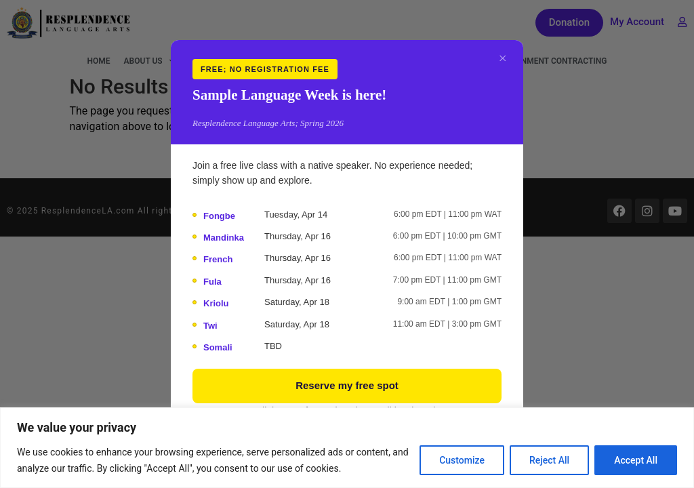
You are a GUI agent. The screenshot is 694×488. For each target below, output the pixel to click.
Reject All (549, 460)
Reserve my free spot (347, 385)
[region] (347, 447)
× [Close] (503, 57)
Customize (462, 460)
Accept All (635, 460)
